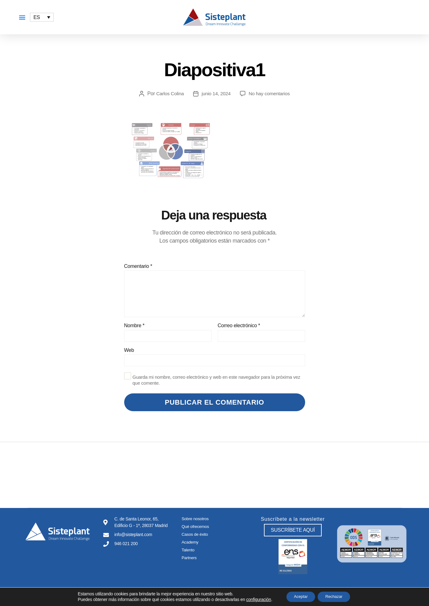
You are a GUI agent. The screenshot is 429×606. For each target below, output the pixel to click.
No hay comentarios (270, 93)
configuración (253, 599)
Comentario (138, 266)
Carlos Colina (168, 93)
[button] (22, 17)
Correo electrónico (239, 325)
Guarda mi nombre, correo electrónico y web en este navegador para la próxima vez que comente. (216, 380)
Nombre (134, 325)
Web (129, 350)
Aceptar (298, 596)
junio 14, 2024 (216, 93)
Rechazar (336, 596)
